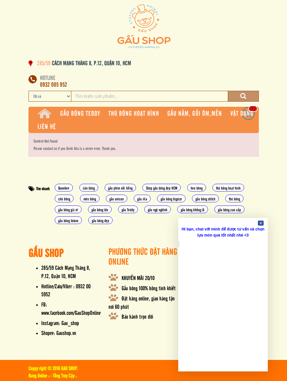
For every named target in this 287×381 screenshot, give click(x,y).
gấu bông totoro (68, 220)
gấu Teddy (128, 209)
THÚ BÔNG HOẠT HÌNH (133, 113)
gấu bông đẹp (100, 220)
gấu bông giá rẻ (68, 209)
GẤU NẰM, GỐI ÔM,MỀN (194, 113)
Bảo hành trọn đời (137, 316)
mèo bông (90, 198)
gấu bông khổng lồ (192, 209)
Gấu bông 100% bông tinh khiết (149, 288)
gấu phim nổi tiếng (120, 187)
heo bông (197, 187)
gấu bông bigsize (171, 198)
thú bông (234, 198)
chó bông (64, 198)
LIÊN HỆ (46, 126)
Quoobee (63, 187)
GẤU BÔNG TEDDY (80, 113)
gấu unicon (116, 198)
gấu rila (142, 198)
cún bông (89, 187)
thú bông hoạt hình (228, 187)
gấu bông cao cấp (229, 209)
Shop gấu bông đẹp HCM (161, 187)
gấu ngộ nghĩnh (157, 209)
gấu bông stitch (205, 198)
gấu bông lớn (100, 209)
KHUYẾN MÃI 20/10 (138, 277)
